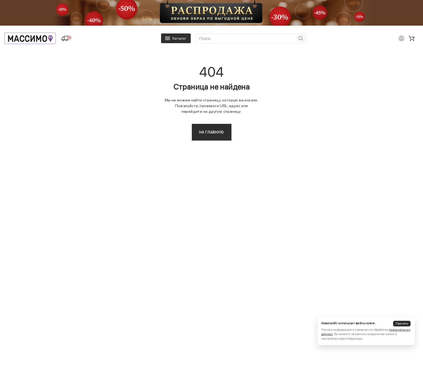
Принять (402, 323)
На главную (211, 132)
